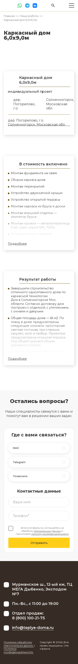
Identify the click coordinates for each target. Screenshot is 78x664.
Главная (9, 16)
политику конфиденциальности (50, 533)
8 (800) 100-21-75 (28, 618)
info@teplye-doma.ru (33, 627)
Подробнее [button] (17, 244)
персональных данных (47, 531)
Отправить (39, 543)
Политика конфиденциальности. (18, 650)
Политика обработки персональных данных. (19, 644)
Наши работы (29, 16)
